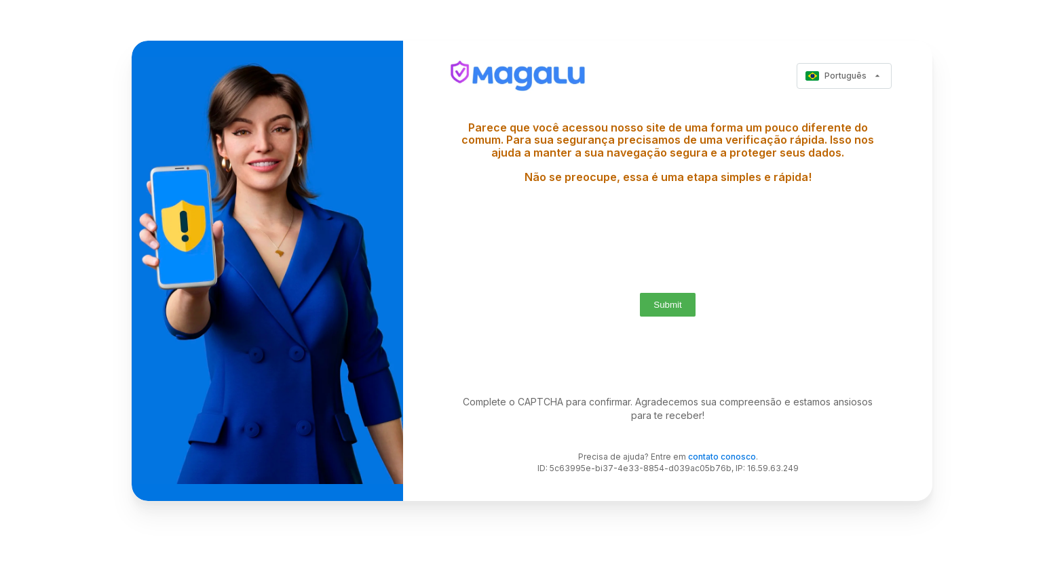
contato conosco (722, 456)
